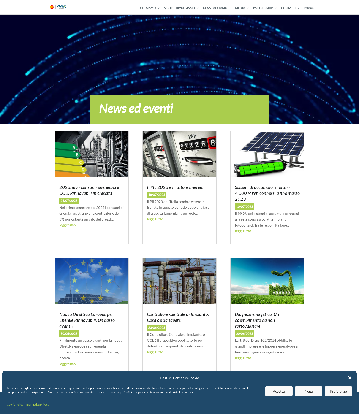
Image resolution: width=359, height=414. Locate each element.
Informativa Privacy (37, 404)
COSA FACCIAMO (215, 8)
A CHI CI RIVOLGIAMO (179, 8)
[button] (350, 378)
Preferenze (338, 391)
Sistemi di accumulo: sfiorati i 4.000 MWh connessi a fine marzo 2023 (267, 193)
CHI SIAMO (148, 8)
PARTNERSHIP (263, 8)
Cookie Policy (15, 404)
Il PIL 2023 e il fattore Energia (175, 187)
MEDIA (240, 8)
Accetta (279, 391)
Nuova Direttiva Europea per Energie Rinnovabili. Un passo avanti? (87, 320)
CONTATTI (288, 8)
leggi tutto (67, 225)
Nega (309, 391)
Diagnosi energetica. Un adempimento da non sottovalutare (257, 320)
